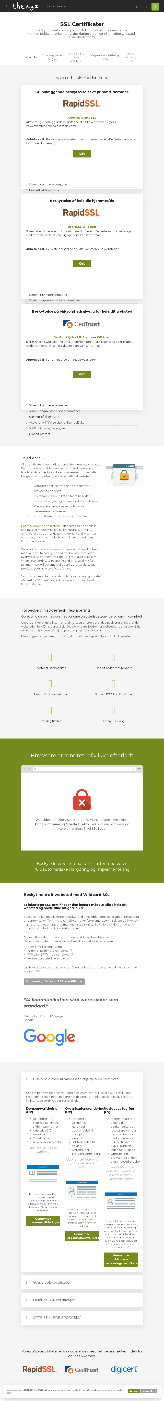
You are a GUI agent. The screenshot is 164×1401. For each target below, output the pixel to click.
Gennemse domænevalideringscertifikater (44, 1220)
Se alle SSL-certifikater (52, 1282)
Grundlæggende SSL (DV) (52, 57)
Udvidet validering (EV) (131, 57)
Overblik (31, 57)
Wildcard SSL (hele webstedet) (76, 57)
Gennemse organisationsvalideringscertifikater (83, 1236)
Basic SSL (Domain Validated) (40, 526)
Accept (134, 1391)
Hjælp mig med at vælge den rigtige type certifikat (75, 1079)
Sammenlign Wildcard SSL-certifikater (54, 981)
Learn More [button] (149, 1391)
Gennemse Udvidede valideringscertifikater (122, 1259)
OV (80, 529)
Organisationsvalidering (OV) (105, 57)
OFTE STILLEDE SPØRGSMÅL (58, 1318)
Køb (82, 154)
